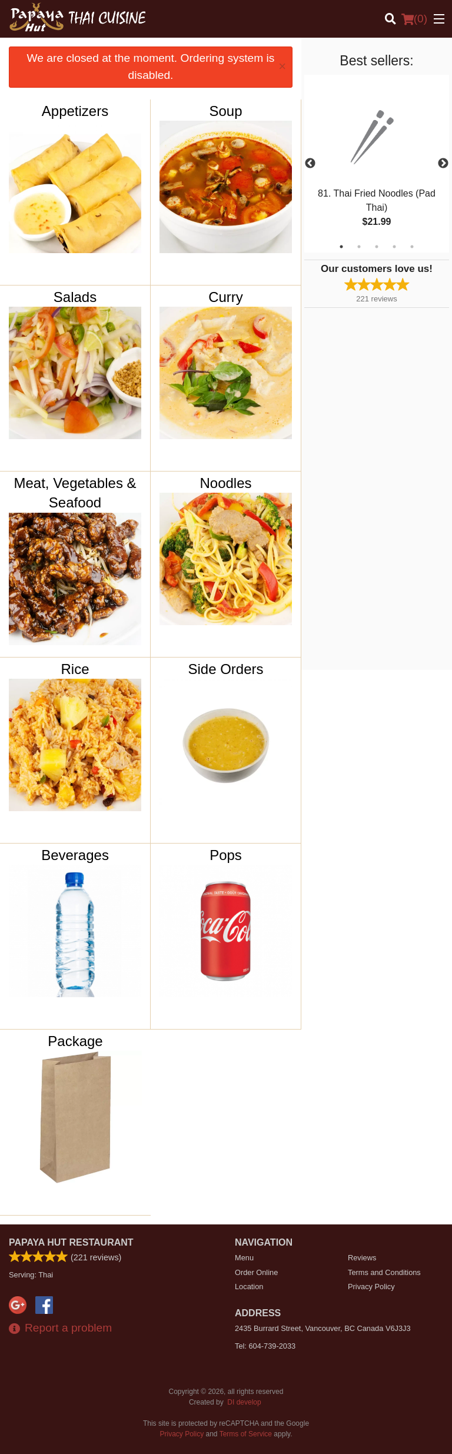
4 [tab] (394, 247)
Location (249, 1286)
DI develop (244, 1402)
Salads (75, 297)
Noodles (225, 483)
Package (75, 1041)
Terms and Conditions (384, 1272)
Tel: (265, 1346)
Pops (226, 855)
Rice (75, 669)
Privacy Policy (371, 1286)
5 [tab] (412, 247)
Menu (244, 1257)
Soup (225, 111)
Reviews (362, 1257)
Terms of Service (246, 1434)
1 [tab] (341, 247)
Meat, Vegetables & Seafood (75, 493)
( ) (414, 19)
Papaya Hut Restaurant (71, 1242)
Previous (310, 164)
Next (443, 164)
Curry (225, 297)
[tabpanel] (376, 164)
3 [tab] (377, 247)
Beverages (75, 855)
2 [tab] (359, 247)
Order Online (256, 1272)
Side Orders (225, 669)
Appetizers (75, 111)
